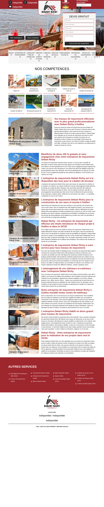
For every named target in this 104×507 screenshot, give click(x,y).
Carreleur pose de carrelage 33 (31, 56)
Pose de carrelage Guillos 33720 (62, 380)
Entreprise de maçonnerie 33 (75, 56)
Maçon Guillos (59, 376)
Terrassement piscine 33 (64, 54)
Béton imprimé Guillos (39, 381)
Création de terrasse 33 (46, 56)
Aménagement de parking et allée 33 (97, 55)
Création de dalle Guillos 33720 (86, 383)
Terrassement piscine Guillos (41, 373)
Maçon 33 (11, 54)
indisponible (15, 2)
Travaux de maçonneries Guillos (18, 380)
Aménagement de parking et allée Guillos (19, 375)
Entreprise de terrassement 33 (20, 55)
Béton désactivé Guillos (62, 373)
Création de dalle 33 (55, 55)
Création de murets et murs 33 (39, 57)
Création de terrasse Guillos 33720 (85, 379)
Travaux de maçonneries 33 (86, 55)
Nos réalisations (16, 38)
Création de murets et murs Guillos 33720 (85, 374)
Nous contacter (33, 38)
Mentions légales (62, 426)
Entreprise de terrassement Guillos (41, 377)
